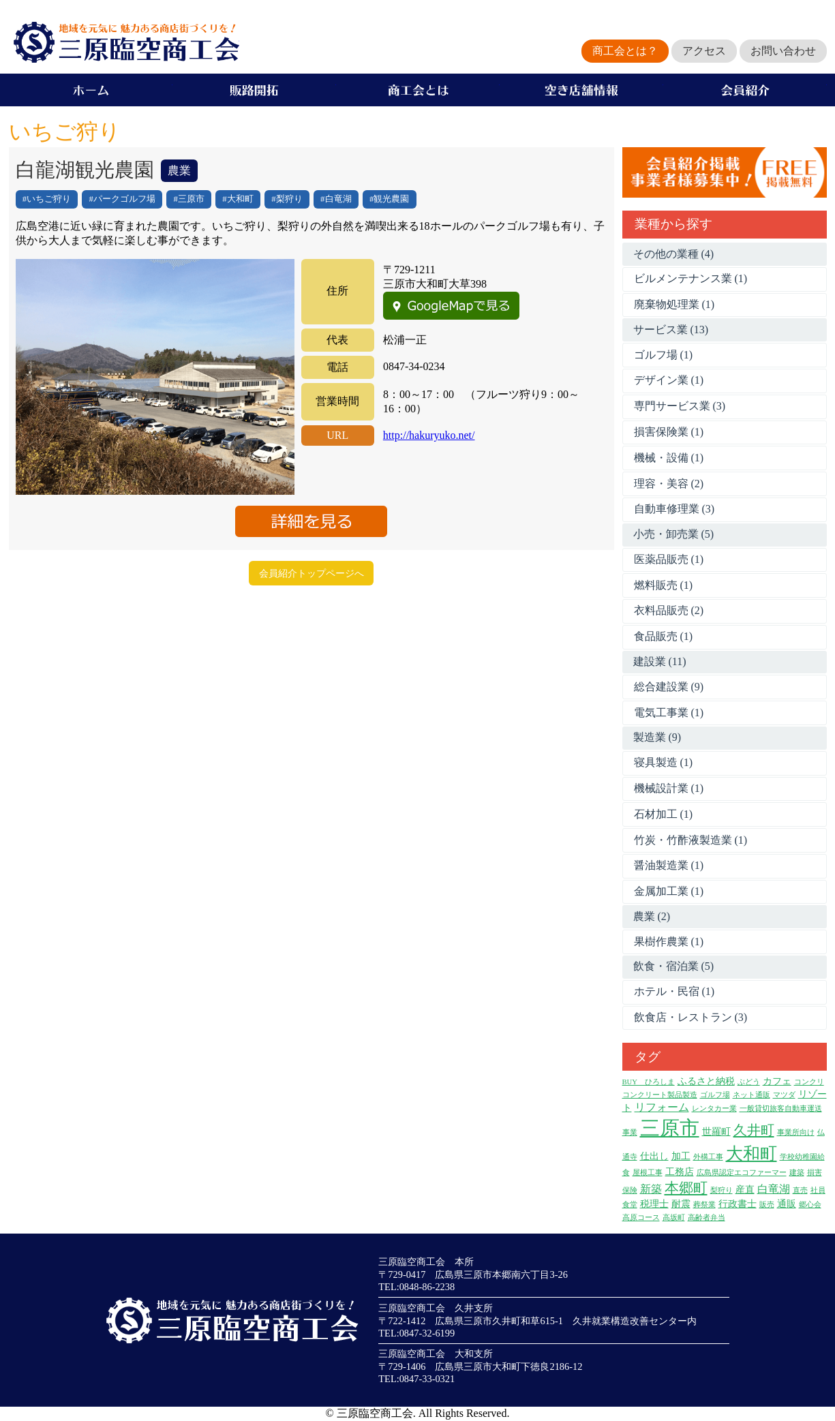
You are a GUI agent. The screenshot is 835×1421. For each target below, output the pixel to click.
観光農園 (391, 199)
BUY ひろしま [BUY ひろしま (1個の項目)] (648, 1082)
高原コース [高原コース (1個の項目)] (641, 1217)
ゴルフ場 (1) (663, 355)
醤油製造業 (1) (669, 865)
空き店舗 (581, 90)
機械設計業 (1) (669, 788)
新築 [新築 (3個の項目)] (651, 1189)
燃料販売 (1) (663, 585)
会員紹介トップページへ (311, 573)
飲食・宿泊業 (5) (673, 966)
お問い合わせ (783, 51)
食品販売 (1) (663, 636)
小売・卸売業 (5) (673, 534)
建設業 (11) (659, 661)
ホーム (90, 90)
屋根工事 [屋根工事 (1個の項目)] (648, 1172)
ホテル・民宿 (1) (674, 991)
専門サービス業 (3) (680, 406)
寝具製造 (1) (663, 762)
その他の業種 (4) (673, 254)
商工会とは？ (625, 51)
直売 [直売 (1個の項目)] (800, 1190)
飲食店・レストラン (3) (691, 1017)
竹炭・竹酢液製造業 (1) (691, 840)
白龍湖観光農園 (85, 170)
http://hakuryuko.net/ (429, 435)
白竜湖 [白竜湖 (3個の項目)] (773, 1189)
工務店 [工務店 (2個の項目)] (679, 1172)
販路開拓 (254, 90)
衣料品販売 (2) (669, 610)
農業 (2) (652, 916)
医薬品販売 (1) (669, 559)
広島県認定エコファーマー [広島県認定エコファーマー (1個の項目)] (742, 1172)
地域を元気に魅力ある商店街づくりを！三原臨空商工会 (124, 42)
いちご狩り (49, 199)
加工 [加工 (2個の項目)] (680, 1156)
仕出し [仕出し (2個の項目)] (654, 1156)
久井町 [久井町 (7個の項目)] (753, 1129)
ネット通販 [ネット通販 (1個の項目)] (751, 1095)
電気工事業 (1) (669, 712)
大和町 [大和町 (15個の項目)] (751, 1153)
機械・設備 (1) (669, 457)
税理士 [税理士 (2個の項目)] (654, 1204)
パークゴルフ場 (124, 199)
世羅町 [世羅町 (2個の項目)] (716, 1132)
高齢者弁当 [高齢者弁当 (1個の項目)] (706, 1217)
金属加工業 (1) (669, 891)
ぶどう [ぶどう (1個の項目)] (749, 1082)
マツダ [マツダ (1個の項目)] (784, 1095)
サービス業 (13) (671, 329)
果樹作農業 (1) (669, 941)
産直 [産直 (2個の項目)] (745, 1190)
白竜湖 (338, 199)
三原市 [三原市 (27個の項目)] (669, 1128)
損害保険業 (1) (669, 432)
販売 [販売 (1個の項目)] (766, 1204)
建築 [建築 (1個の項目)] (796, 1172)
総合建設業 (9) (669, 686)
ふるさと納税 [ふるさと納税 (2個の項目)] (706, 1081)
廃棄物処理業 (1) (674, 304)
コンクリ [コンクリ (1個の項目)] (809, 1082)
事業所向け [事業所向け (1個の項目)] (796, 1132)
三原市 (191, 199)
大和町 (240, 199)
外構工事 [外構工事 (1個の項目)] (708, 1157)
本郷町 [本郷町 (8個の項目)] (686, 1188)
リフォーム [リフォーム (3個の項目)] (662, 1107)
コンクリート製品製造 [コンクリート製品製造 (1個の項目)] (659, 1095)
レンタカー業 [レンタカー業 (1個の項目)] (714, 1108)
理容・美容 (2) (669, 483)
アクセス (704, 51)
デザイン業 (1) (669, 380)
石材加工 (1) (663, 814)
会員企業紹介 (745, 90)
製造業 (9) (657, 737)
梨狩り (289, 199)
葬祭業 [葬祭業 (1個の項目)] (704, 1204)
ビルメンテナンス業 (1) (691, 278)
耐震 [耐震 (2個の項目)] (680, 1204)
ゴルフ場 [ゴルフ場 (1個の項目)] (715, 1095)
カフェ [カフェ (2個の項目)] (777, 1081)
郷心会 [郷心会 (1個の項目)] (810, 1204)
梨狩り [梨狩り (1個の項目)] (721, 1190)
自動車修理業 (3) (674, 509)
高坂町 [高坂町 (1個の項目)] (674, 1217)
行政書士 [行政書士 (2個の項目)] (737, 1204)
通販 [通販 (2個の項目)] (786, 1204)
